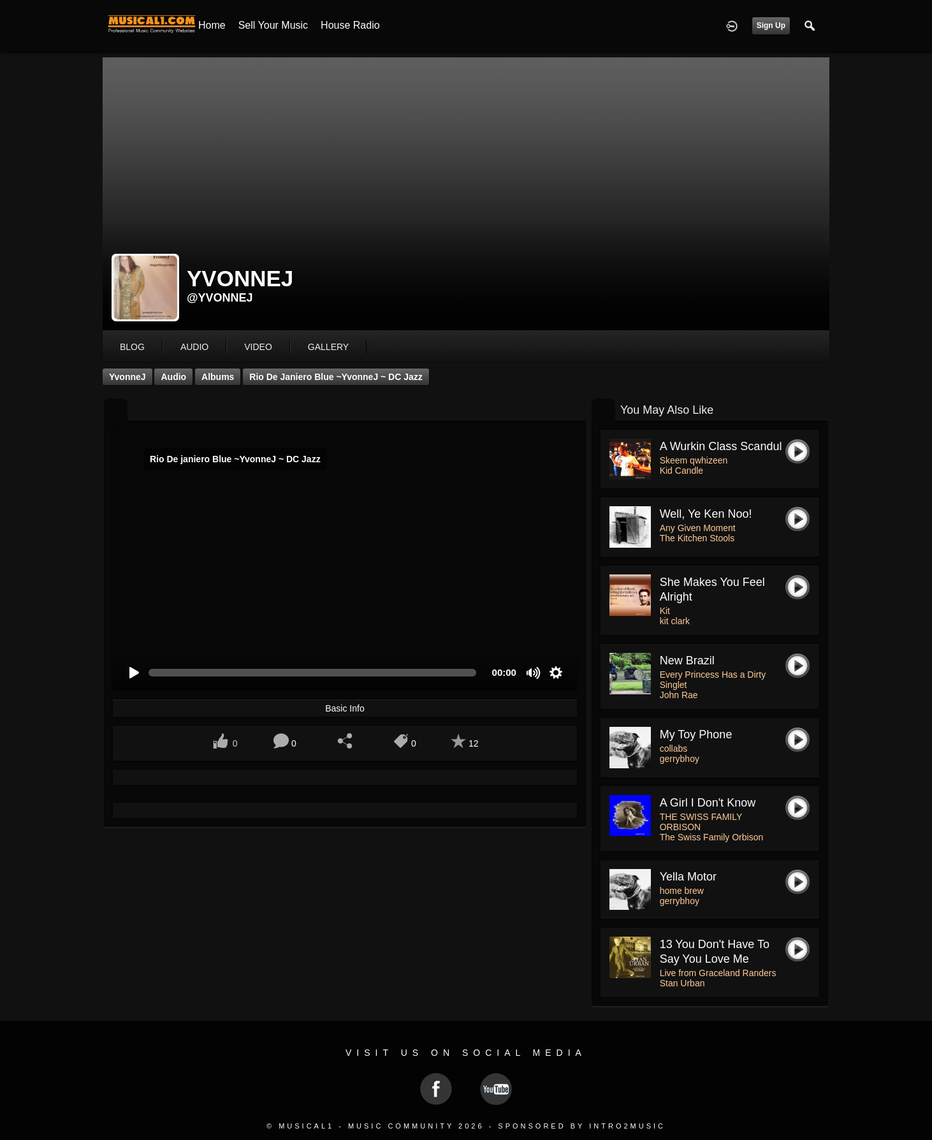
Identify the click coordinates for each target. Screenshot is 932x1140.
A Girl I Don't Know (708, 802)
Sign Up (771, 25)
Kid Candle (682, 470)
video (258, 347)
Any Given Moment (698, 528)
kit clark (675, 621)
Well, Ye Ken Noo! (706, 514)
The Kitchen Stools (697, 538)
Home (212, 25)
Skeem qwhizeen (694, 460)
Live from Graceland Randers (718, 973)
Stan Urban (682, 983)
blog (132, 347)
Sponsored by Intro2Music (582, 1126)
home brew (682, 891)
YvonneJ (127, 377)
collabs (674, 748)
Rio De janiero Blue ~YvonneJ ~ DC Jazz (336, 377)
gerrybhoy (679, 759)
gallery (328, 347)
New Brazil (687, 660)
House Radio (350, 25)
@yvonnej (220, 297)
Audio (173, 377)
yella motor (688, 876)
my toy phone (696, 734)
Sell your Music (273, 25)
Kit (665, 611)
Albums (217, 377)
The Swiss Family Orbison (712, 837)
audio (194, 347)
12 (474, 743)
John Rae (679, 695)
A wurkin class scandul (721, 446)
